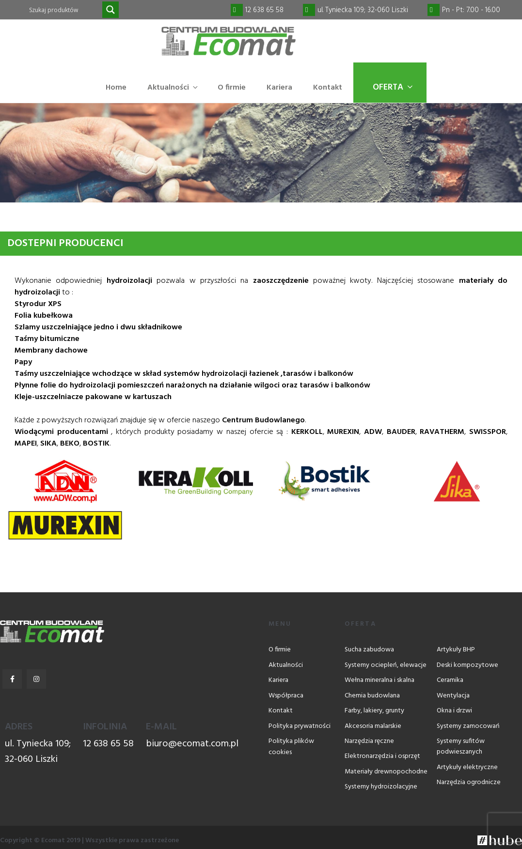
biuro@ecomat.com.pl (192, 745)
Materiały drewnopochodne (386, 772)
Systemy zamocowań (468, 726)
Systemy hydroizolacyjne (381, 787)
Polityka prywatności (300, 726)
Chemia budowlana (372, 696)
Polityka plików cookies (291, 747)
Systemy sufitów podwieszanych (461, 747)
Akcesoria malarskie (373, 726)
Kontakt (327, 87)
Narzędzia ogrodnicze (469, 783)
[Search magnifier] (110, 9)
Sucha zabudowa (369, 650)
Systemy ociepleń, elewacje (386, 665)
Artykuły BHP (456, 650)
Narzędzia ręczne (369, 741)
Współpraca (286, 696)
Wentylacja (453, 696)
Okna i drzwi (454, 711)
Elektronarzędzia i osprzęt (382, 757)
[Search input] (64, 9)
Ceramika (450, 681)
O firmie (232, 87)
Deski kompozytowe (467, 665)
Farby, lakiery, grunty (374, 711)
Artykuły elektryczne (467, 767)
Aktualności (173, 87)
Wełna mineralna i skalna (379, 681)
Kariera (279, 87)
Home (116, 87)
